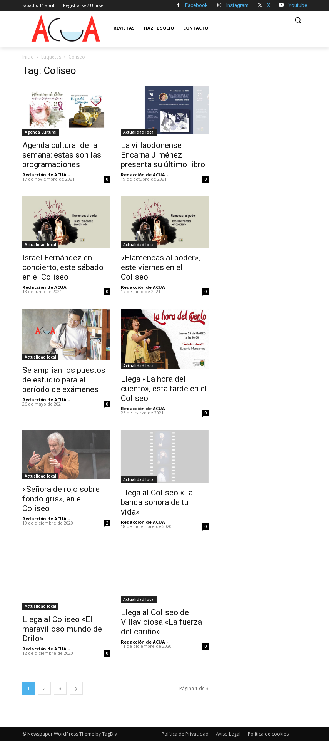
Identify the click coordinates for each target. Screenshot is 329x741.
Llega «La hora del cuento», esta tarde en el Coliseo (164, 388)
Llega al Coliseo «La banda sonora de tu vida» (157, 502)
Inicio (28, 57)
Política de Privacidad (185, 734)
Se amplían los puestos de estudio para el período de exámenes (63, 379)
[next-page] (76, 688)
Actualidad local (139, 132)
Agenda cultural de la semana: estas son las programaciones (61, 155)
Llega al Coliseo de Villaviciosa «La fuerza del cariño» (161, 622)
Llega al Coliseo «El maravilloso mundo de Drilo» (62, 629)
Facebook (196, 5)
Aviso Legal (228, 734)
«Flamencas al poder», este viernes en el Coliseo (160, 267)
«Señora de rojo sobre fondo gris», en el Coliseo (61, 498)
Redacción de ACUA (44, 175)
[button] (298, 20)
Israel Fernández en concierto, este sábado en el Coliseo (63, 267)
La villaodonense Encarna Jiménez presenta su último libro (163, 155)
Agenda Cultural (41, 132)
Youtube (298, 5)
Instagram (237, 5)
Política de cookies (268, 734)
